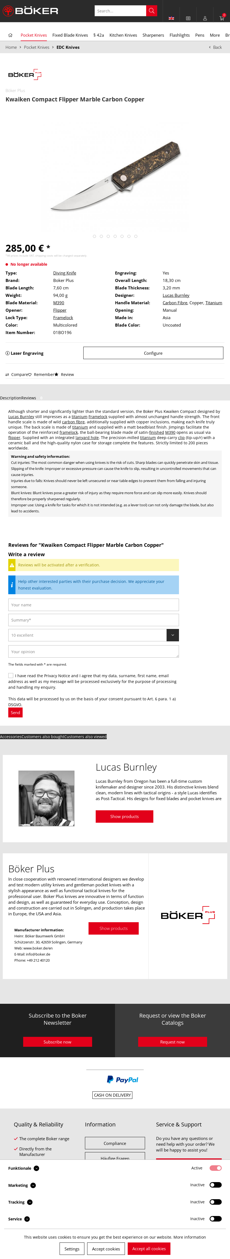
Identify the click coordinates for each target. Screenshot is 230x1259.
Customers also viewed (85, 736)
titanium (79, 416)
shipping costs (44, 255)
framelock (69, 432)
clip (181, 437)
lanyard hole (87, 437)
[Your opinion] (93, 651)
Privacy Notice (57, 675)
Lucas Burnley (176, 295)
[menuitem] (188, 18)
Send (15, 712)
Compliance (115, 1143)
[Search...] (126, 10)
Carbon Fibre (175, 302)
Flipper (59, 310)
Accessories (11, 736)
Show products (124, 816)
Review (64, 374)
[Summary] (93, 620)
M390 (58, 302)
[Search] (151, 10)
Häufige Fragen (115, 1158)
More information (189, 1237)
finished (156, 432)
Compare (17, 374)
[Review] (93, 635)
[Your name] (93, 605)
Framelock (63, 317)
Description (10, 397)
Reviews (32, 397)
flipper (14, 437)
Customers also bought (43, 736)
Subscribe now (57, 1042)
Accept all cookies (149, 1248)
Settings (72, 1249)
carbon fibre (73, 421)
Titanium (213, 302)
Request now (172, 1042)
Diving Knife (64, 273)
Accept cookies (106, 1249)
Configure (153, 353)
